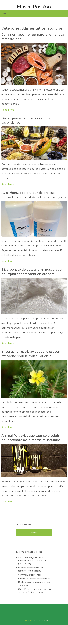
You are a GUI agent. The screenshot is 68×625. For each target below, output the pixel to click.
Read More (7, 109)
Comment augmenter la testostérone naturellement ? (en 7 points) (33, 560)
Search (34, 533)
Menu (4, 13)
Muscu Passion (34, 7)
